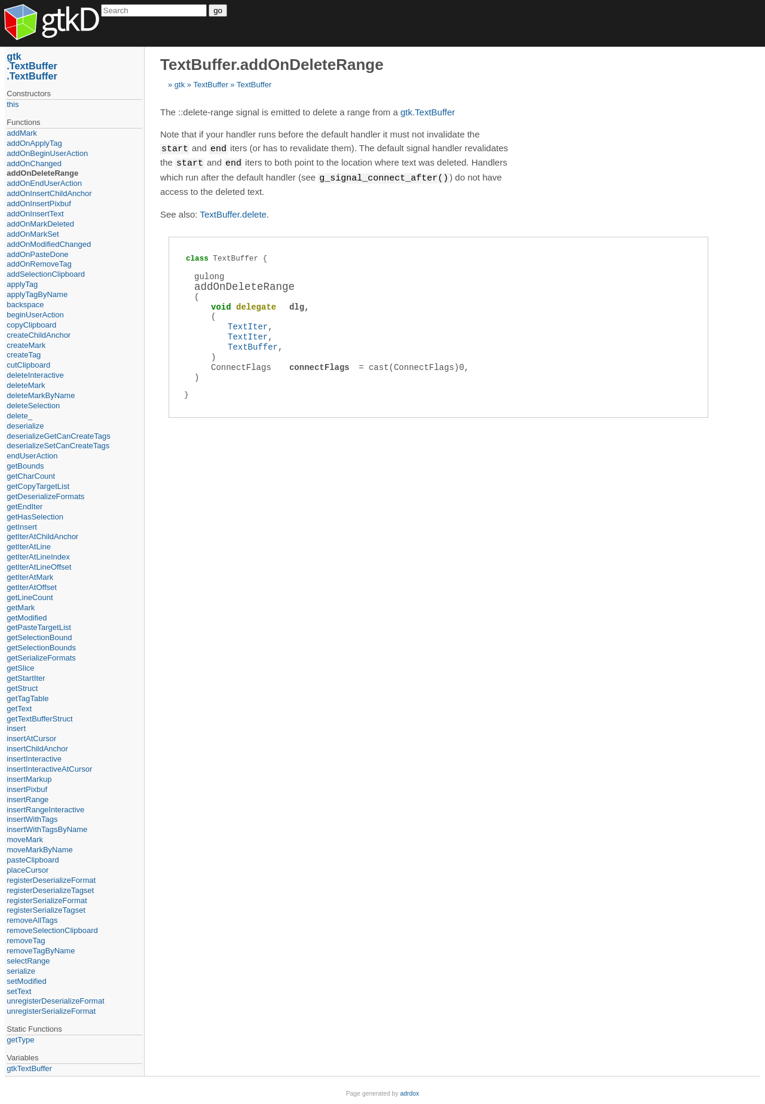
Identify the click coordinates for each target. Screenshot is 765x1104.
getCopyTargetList (38, 486)
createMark (26, 345)
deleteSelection (33, 405)
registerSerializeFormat (47, 900)
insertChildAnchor (37, 748)
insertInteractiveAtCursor (49, 768)
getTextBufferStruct (39, 718)
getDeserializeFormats (45, 496)
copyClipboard (31, 324)
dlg (296, 305)
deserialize (25, 425)
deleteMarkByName (41, 395)
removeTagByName (41, 950)
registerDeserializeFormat (51, 880)
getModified (27, 617)
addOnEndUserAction (44, 183)
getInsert (22, 526)
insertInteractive (34, 758)
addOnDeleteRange (42, 173)
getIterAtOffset (32, 587)
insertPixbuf (27, 789)
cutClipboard (28, 364)
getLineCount (30, 597)
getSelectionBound (39, 637)
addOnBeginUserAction (47, 153)
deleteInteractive (35, 375)
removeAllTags (32, 920)
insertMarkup (29, 779)
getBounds (25, 465)
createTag (24, 354)
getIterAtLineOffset (39, 566)
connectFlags (319, 365)
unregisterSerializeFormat (51, 1011)
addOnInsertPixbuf (39, 203)
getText (19, 708)
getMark (21, 607)
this (13, 104)
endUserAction (32, 455)
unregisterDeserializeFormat (55, 1000)
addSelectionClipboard (46, 274)
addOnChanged (34, 163)
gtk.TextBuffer (427, 112)
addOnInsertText (35, 213)
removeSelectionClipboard (52, 930)
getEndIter (24, 506)
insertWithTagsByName (47, 829)
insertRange (27, 799)
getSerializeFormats (41, 657)
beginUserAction (35, 314)
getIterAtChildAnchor (42, 536)
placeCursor (27, 870)
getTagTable (27, 698)
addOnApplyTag (34, 143)
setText (19, 991)
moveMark (25, 839)
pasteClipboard (33, 859)
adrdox (409, 1093)
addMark (22, 133)
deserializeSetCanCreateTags (58, 445)
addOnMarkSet (33, 234)
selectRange (28, 960)
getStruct (22, 688)
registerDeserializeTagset (50, 890)
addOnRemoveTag (39, 263)
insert (16, 728)
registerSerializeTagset (46, 910)
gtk (180, 84)
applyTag (22, 284)
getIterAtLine (29, 546)
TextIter (248, 325)
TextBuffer (210, 84)
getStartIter (26, 678)
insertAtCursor (31, 738)
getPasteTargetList (39, 627)
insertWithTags (32, 819)
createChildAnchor (39, 335)
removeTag (26, 940)
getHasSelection (35, 516)
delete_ (19, 415)
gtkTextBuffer (29, 1068)
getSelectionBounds (41, 647)
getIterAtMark (30, 577)
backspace (25, 304)
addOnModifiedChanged (49, 244)
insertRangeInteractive (45, 809)
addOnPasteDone (37, 254)
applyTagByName (37, 294)
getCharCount (31, 476)
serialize (21, 971)
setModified (26, 981)
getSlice (20, 667)
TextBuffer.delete (233, 212)
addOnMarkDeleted (40, 223)
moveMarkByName (40, 849)
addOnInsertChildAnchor (49, 193)
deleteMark (26, 385)
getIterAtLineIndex (38, 556)
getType (20, 1039)
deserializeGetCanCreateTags (58, 436)
